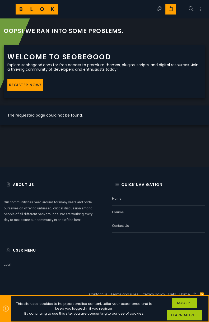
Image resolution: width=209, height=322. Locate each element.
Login (8, 264)
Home (116, 198)
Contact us (120, 226)
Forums (118, 212)
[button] (9, 9)
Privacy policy (153, 294)
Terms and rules (124, 294)
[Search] (191, 9)
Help (172, 294)
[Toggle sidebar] (200, 9)
